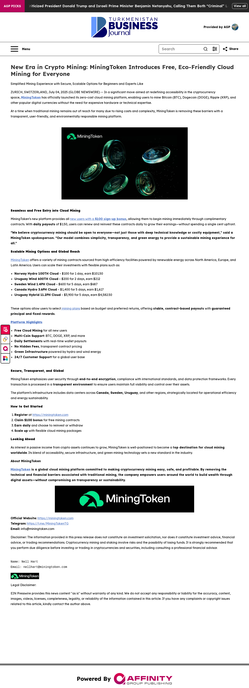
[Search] (180, 49)
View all (240, 6)
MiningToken (20, 260)
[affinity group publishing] (5, 349)
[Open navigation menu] (20, 49)
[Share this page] (230, 49)
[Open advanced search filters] (214, 49)
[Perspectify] (5, 339)
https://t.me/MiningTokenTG (48, 523)
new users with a (82, 219)
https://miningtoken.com (50, 415)
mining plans (70, 308)
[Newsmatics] (5, 358)
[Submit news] (5, 330)
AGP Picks (12, 6)
